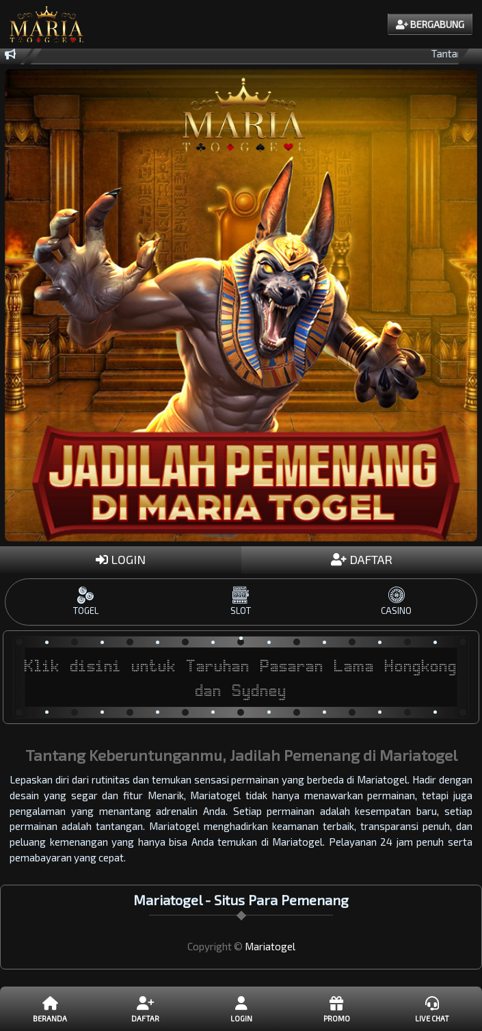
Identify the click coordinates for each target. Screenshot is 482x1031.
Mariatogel (270, 946)
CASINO (396, 601)
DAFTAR (361, 559)
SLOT (241, 601)
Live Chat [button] (431, 1008)
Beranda (50, 1008)
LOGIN (121, 559)
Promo (336, 1008)
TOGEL (85, 601)
